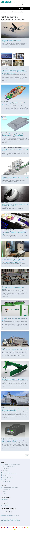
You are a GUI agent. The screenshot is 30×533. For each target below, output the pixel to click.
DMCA (2, 520)
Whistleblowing (5, 519)
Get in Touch (4, 499)
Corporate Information (13, 519)
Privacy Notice (7, 520)
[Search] (23, 5)
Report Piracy (5, 522)
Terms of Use (13, 520)
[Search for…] (19, 5)
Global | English (5, 505)
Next (27, 455)
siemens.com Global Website (6, 515)
